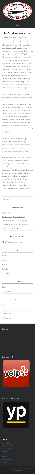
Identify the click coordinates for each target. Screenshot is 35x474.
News (5, 37)
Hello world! (6, 213)
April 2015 (5, 273)
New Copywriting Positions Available (13, 217)
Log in (4, 305)
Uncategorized (6, 291)
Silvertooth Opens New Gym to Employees (15, 221)
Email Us (5, 451)
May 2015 (5, 269)
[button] (17, 24)
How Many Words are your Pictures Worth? (15, 224)
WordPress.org (6, 318)
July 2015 (5, 260)
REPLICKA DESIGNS (17, 470)
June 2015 (5, 264)
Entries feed (5, 309)
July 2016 (5, 256)
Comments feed (7, 313)
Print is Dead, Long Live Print (11, 228)
